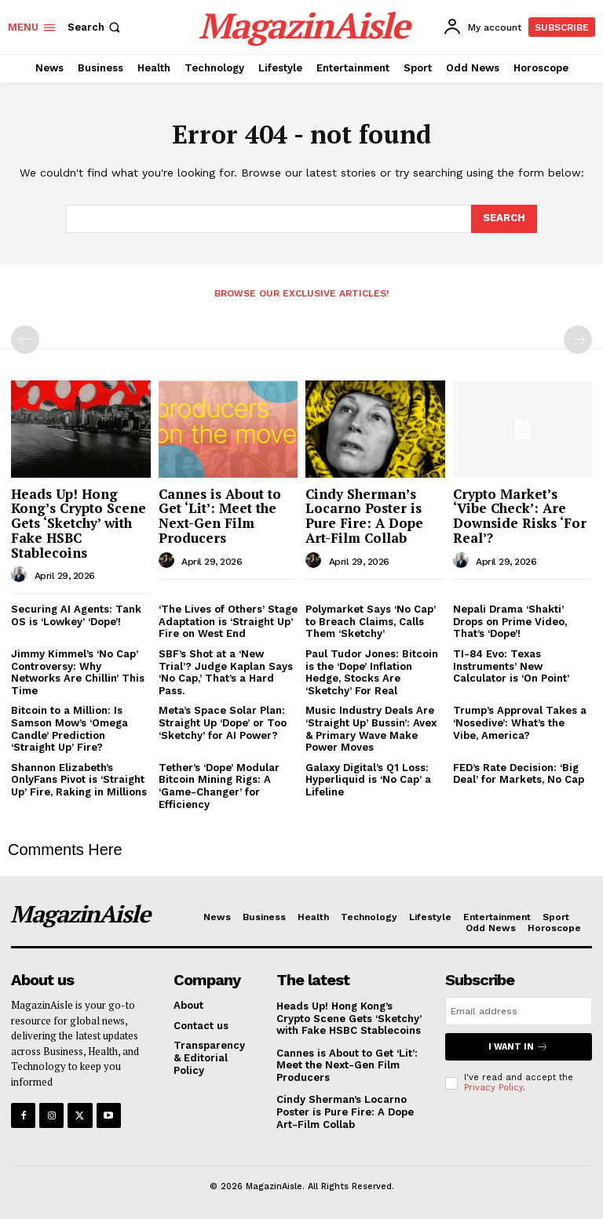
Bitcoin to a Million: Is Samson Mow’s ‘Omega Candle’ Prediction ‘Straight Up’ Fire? (69, 728)
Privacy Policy (493, 1088)
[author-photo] (21, 575)
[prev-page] (25, 340)
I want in (518, 1047)
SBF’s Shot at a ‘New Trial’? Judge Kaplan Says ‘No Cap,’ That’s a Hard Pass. (226, 672)
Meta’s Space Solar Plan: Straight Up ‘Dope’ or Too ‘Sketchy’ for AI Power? (223, 722)
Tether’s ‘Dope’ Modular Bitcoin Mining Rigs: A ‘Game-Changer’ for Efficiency (219, 786)
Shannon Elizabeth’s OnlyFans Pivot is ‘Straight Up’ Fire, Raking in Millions (79, 780)
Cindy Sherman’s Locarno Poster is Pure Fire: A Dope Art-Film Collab (364, 516)
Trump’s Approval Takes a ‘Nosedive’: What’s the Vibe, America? (520, 722)
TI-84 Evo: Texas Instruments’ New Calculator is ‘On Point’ (511, 666)
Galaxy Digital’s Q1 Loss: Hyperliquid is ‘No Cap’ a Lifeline (368, 780)
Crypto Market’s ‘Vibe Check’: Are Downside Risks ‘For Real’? (520, 516)
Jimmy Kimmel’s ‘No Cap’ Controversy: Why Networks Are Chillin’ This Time (77, 672)
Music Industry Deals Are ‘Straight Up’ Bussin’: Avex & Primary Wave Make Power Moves (371, 728)
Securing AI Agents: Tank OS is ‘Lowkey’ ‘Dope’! (76, 615)
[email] (518, 1011)
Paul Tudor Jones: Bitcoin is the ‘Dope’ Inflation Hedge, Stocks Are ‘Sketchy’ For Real (371, 672)
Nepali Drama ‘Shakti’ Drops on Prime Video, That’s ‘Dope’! (510, 621)
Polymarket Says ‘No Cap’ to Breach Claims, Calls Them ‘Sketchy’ (370, 621)
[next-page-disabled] (578, 340)
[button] (95, 27)
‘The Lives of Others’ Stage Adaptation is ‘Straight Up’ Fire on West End (228, 621)
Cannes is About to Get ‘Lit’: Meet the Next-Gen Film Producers (220, 516)
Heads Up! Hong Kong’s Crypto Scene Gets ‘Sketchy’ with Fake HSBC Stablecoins (78, 523)
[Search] (504, 219)
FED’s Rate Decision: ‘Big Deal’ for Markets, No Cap (518, 774)
